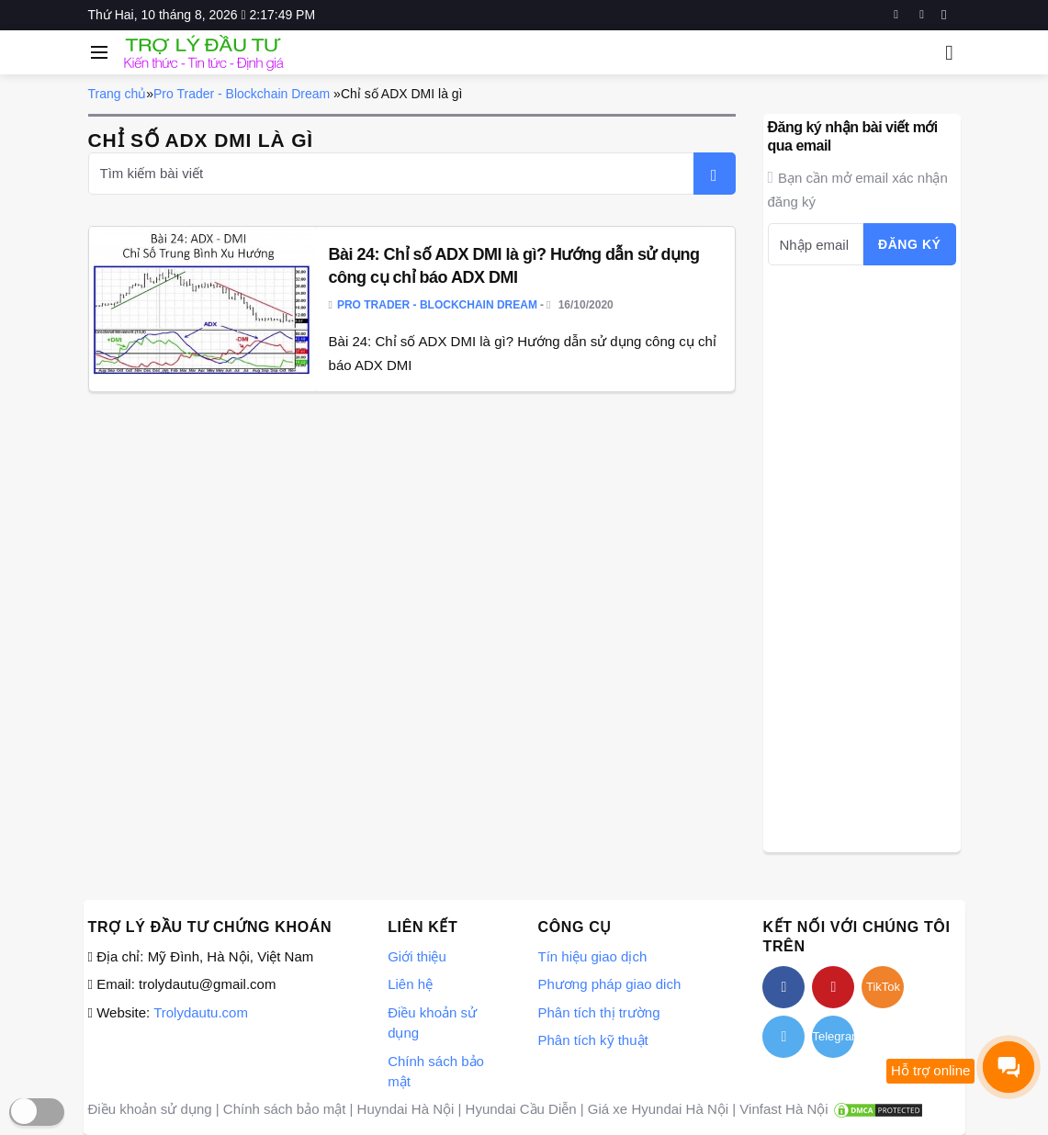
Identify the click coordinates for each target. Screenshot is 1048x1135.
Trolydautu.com (200, 1012)
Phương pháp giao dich (609, 984)
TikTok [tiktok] (883, 987)
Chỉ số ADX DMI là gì (402, 93)
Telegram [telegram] (833, 1036)
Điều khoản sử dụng (150, 1109)
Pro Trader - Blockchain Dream (241, 93)
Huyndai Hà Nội (406, 1109)
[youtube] (922, 14)
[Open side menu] (96, 52)
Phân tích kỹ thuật (592, 1040)
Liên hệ (410, 984)
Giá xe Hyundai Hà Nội (658, 1109)
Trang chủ (117, 93)
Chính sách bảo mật (284, 1109)
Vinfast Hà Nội (783, 1109)
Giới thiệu (417, 956)
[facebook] (896, 14)
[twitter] (783, 1037)
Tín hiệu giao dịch (592, 956)
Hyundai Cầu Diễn (521, 1109)
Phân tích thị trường (598, 1012)
